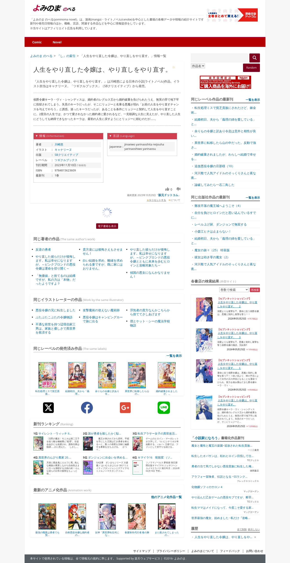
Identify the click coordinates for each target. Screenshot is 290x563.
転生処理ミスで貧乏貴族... (47, 392)
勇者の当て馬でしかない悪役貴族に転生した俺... (222, 466)
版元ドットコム (168, 195)
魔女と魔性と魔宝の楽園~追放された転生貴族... (221, 445)
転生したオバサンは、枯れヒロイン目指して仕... (222, 456)
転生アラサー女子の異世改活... (157, 433)
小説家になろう (206, 438)
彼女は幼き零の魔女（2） (212, 257)
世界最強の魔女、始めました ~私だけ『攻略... (220, 518)
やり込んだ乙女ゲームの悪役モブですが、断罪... (222, 497)
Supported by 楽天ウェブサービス (138, 558)
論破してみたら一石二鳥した (214, 185)
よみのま (180, 558)
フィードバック (230, 551)
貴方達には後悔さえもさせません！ (103, 251)
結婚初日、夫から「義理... (77, 392)
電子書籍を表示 (107, 226)
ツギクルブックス (66, 160)
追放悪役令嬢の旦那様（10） (215, 166)
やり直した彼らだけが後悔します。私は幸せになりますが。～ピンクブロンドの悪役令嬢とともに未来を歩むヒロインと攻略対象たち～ (150, 257)
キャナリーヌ (63, 150)
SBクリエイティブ (66, 155)
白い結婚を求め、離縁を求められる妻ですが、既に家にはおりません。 (103, 264)
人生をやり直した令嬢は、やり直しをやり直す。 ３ (237, 335)
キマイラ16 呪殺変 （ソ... (155, 457)
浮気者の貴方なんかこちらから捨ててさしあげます (150, 312)
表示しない (254, 529)
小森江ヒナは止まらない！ (213, 231)
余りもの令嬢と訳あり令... (107, 392)
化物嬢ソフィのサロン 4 (206, 487)
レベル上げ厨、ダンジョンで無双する (221, 224)
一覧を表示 (174, 356)
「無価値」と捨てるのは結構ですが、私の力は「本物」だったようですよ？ (56, 279)
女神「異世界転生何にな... (107, 534)
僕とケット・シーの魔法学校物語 (150, 323)
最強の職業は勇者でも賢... (47, 534)
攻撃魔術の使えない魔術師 (101, 310)
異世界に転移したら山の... (137, 392)
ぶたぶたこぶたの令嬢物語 (54, 317)
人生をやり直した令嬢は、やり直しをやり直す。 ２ (237, 304)
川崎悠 (59, 144)
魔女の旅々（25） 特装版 (212, 250)
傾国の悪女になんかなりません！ (150, 274)
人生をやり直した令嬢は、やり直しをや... (223, 537)
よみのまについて (202, 551)
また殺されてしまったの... (167, 534)
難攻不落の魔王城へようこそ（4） (218, 206)
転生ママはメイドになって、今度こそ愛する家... (222, 508)
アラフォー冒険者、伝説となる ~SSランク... (219, 477)
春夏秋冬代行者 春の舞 (137, 532)
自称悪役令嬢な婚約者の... (77, 534)
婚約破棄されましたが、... (167, 392)
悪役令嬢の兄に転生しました (56, 310)
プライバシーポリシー (171, 551)
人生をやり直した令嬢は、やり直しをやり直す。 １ (237, 366)
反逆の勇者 (43, 249)
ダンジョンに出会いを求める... (107, 457)
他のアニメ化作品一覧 (166, 497)
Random (251, 68)
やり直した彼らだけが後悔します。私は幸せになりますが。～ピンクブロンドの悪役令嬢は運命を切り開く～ (56, 262)
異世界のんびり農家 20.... (54, 457)
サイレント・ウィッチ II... (54, 433)
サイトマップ (141, 551)
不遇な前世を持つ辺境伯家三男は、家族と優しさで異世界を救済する (56, 328)
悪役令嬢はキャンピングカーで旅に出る (103, 319)
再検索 (255, 290)
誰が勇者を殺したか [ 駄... (104, 433)
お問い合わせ (254, 551)
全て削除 (242, 529)
